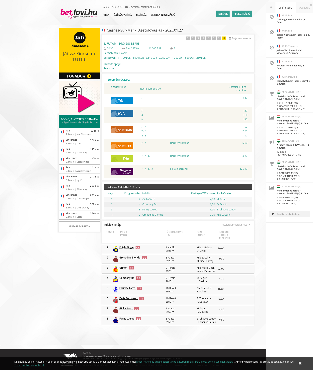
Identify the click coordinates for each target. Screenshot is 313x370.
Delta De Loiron (128, 298)
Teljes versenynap (240, 38)
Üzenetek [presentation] (304, 7)
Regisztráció (242, 14)
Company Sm (127, 278)
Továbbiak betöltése (286, 214)
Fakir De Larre (127, 288)
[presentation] (270, 7)
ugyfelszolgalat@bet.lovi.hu (144, 7)
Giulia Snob (126, 308)
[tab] (270, 7)
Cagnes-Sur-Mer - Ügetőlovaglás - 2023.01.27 (145, 30)
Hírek (106, 15)
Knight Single (126, 247)
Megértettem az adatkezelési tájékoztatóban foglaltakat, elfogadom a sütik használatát (185, 361)
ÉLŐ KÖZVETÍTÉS (123, 15)
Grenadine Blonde (130, 257)
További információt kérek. (29, 365)
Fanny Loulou (127, 318)
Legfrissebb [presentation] (285, 7)
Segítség (141, 15)
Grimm (123, 267)
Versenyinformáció (163, 15)
